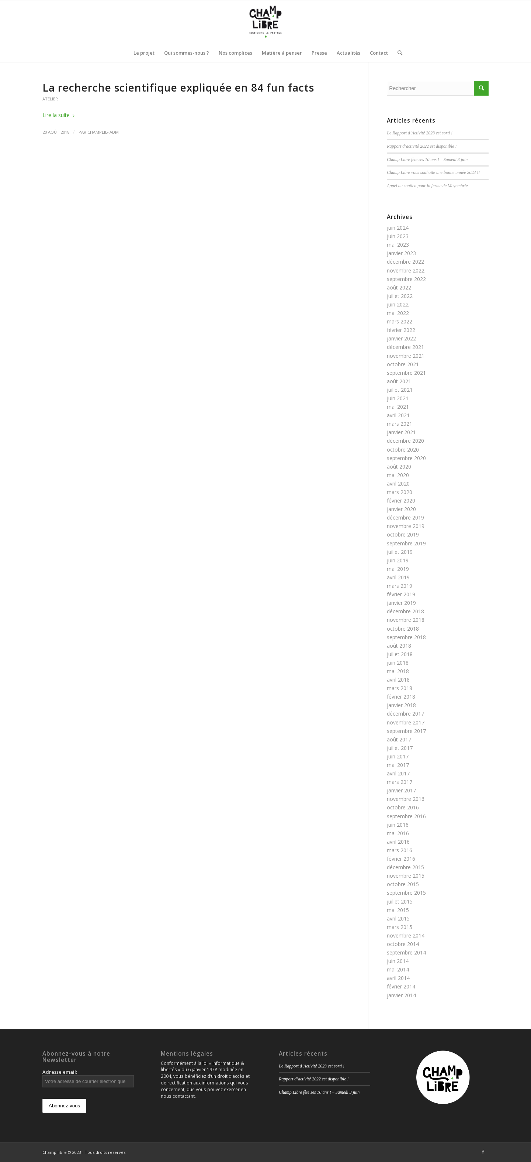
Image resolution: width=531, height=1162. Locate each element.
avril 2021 (398, 415)
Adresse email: (88, 1078)
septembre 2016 (406, 816)
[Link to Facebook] (483, 1151)
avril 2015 (398, 918)
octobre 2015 (403, 884)
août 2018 (399, 645)
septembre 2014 (406, 952)
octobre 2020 (403, 449)
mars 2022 (399, 321)
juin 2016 (398, 824)
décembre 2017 (405, 713)
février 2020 (401, 500)
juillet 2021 (400, 389)
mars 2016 (399, 850)
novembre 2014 (405, 935)
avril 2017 (398, 773)
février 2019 (401, 594)
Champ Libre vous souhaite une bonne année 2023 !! (433, 172)
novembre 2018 (405, 619)
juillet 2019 (400, 551)
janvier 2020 (401, 509)
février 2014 (401, 986)
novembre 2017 (405, 722)
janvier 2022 (401, 338)
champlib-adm (103, 132)
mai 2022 (398, 312)
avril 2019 (398, 577)
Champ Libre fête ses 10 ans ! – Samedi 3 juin (427, 159)
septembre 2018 (406, 637)
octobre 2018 (403, 628)
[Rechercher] (397, 53)
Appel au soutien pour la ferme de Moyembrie (427, 185)
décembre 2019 (405, 517)
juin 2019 (398, 560)
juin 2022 (398, 304)
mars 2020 (399, 492)
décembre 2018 (405, 611)
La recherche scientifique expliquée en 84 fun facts (178, 87)
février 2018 (401, 696)
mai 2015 (398, 910)
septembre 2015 (406, 892)
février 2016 (401, 858)
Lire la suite (59, 115)
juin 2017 (398, 756)
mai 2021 (398, 406)
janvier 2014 (401, 995)
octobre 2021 (403, 364)
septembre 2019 (406, 543)
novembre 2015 (405, 875)
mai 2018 (398, 671)
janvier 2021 (401, 432)
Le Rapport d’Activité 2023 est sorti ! (419, 133)
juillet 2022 (400, 295)
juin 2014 (398, 960)
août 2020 (399, 466)
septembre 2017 (406, 730)
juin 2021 (398, 398)
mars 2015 (399, 926)
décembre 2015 (405, 867)
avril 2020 (398, 483)
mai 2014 (398, 969)
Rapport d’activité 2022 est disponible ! (422, 146)
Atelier (50, 99)
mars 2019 (399, 585)
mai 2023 (398, 244)
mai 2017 (398, 764)
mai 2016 (398, 833)
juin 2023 (398, 236)
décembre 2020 (405, 440)
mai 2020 (398, 475)
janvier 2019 (401, 602)
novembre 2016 (405, 798)
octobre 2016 (403, 807)
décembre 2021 (405, 346)
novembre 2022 (405, 270)
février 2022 (401, 329)
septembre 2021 (406, 372)
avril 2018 (398, 679)
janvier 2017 (401, 790)
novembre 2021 (405, 355)
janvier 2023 (401, 253)
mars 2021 (399, 423)
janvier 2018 (401, 705)
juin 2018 (398, 662)
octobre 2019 (403, 534)
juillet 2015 (400, 901)
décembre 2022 (405, 261)
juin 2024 (398, 227)
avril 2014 (398, 977)
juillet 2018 (400, 654)
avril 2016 (398, 841)
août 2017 (399, 739)
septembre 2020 (406, 458)
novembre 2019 (405, 525)
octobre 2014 (403, 943)
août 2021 (399, 381)
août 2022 (399, 287)
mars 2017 (399, 781)
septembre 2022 (406, 278)
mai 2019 (398, 568)
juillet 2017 (400, 747)
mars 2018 (399, 688)
